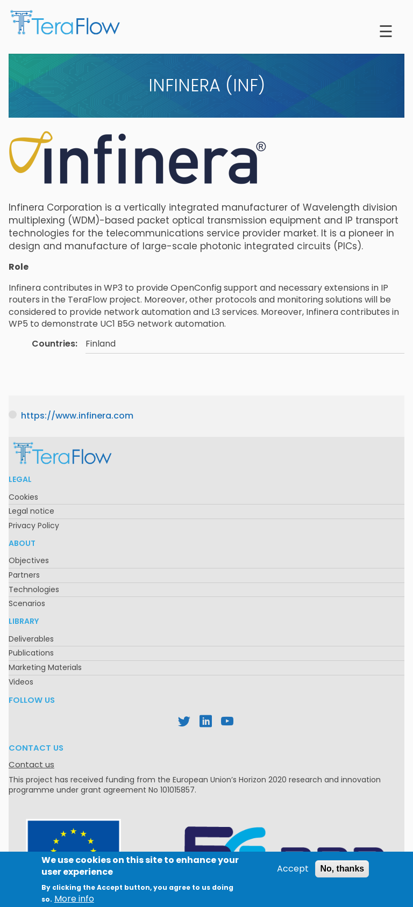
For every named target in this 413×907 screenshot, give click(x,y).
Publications (31, 652)
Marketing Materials (45, 667)
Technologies (34, 589)
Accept (293, 873)
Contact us (31, 764)
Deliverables (31, 639)
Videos (21, 681)
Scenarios (27, 603)
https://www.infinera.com (77, 415)
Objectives (29, 560)
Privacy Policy (34, 525)
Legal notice (31, 511)
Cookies (23, 497)
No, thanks (342, 872)
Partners (24, 575)
